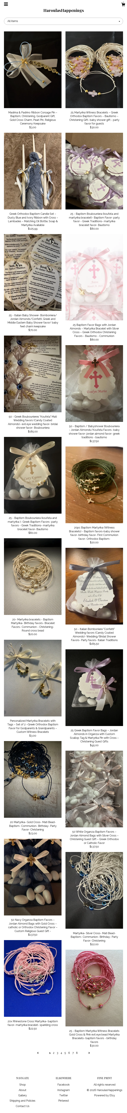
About (22, 1090)
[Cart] (123, 4)
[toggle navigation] (6, 4)
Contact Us (22, 1106)
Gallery (22, 1095)
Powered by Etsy (104, 1095)
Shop (22, 1084)
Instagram (63, 1090)
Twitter (63, 1095)
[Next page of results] (89, 1052)
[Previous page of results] (38, 1052)
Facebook (63, 1084)
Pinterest (63, 1100)
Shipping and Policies (22, 1100)
